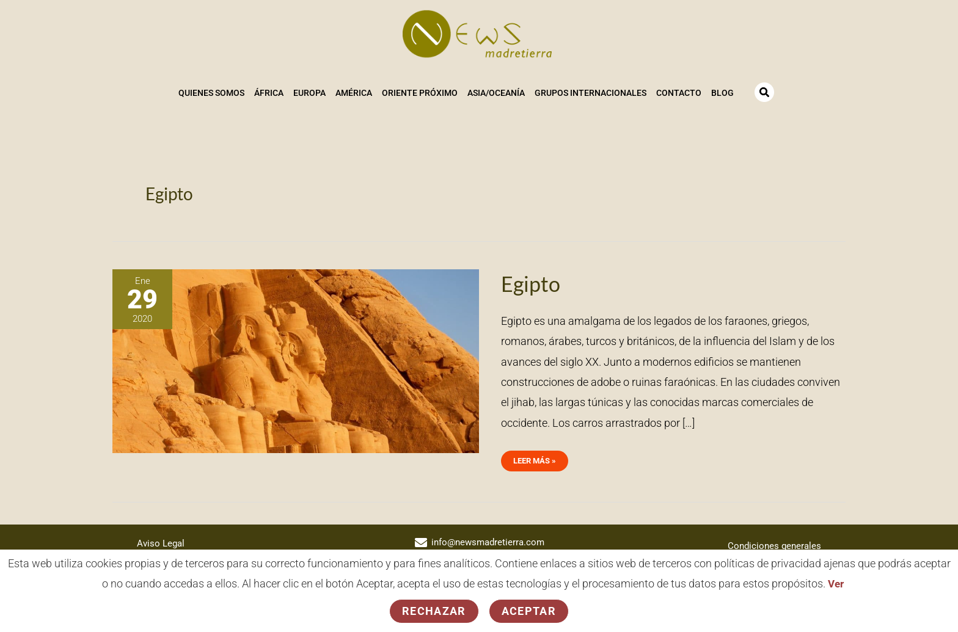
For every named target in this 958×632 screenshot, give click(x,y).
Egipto (532, 281)
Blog (722, 92)
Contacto (678, 92)
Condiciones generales (772, 543)
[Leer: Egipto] (295, 358)
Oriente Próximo (419, 92)
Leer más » (536, 455)
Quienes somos (211, 92)
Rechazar (434, 611)
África (268, 92)
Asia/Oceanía (495, 92)
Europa (309, 92)
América (353, 92)
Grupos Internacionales (590, 92)
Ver (836, 584)
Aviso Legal (162, 541)
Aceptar (529, 611)
